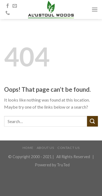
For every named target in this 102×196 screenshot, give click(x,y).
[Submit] (92, 121)
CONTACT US (68, 148)
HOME (28, 148)
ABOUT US (45, 148)
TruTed (63, 165)
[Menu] (94, 9)
